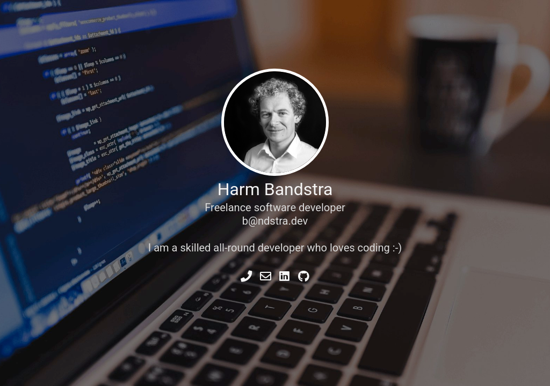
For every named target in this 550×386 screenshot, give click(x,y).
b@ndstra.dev (275, 220)
